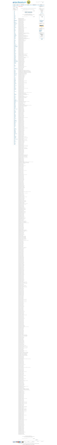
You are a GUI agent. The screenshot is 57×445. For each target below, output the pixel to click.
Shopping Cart (33, 441)
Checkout (38, 441)
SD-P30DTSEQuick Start (42, 38)
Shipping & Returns (42, 1)
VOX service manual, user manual (21, 443)
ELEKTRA (15, 45)
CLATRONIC (15, 34)
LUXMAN (15, 77)
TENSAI (14, 129)
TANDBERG (15, 125)
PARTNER (15, 101)
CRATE (14, 37)
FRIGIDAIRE (15, 53)
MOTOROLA (15, 89)
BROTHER (15, 30)
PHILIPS (14, 103)
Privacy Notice (39, 1)
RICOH (14, 110)
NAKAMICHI (15, 91)
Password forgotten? (42, 13)
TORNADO (15, 132)
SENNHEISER (15, 120)
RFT (14, 109)
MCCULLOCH (15, 83)
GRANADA (15, 57)
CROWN (14, 38)
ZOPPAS (14, 144)
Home (24, 441)
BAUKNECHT (15, 24)
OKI (14, 95)
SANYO (14, 117)
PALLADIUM (15, 99)
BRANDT (15, 29)
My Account (42, 441)
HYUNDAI (15, 63)
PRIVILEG (15, 106)
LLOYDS (14, 75)
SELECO (14, 119)
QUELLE (14, 107)
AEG (14, 12)
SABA (14, 113)
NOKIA (14, 93)
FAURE (14, 49)
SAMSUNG (15, 115)
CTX (14, 39)
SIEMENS (15, 123)
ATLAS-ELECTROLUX (15, 22)
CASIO (14, 32)
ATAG (14, 21)
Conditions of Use (40, 30)
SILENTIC (15, 124)
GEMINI (14, 55)
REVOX (14, 108)
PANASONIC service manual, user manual (35, 443)
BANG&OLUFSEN (15, 23)
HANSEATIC (15, 59)
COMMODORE (15, 35)
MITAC (14, 87)
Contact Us (37, 1)
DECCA (14, 41)
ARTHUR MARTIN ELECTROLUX (15, 20)
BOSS (14, 28)
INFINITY (15, 65)
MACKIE (14, 79)
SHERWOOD (15, 122)
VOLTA (14, 138)
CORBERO (15, 36)
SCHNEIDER (15, 118)
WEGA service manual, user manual (28, 443)
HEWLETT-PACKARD (16, 61)
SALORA (15, 114)
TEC (14, 127)
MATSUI (14, 81)
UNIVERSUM (15, 136)
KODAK (14, 71)
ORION (14, 97)
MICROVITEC (15, 85)
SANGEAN (15, 116)
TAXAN (14, 126)
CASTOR (14, 33)
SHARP (14, 121)
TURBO (14, 134)
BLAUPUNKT (15, 27)
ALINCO (14, 16)
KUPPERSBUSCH (15, 73)
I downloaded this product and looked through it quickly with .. (42, 21)
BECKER (14, 25)
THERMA (15, 130)
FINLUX (14, 51)
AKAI (14, 14)
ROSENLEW (15, 112)
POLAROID (15, 105)
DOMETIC (15, 43)
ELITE (14, 47)
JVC (14, 69)
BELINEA (15, 26)
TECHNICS (15, 128)
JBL (14, 67)
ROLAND (15, 111)
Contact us (28, 441)
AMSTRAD (15, 18)
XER (14, 142)
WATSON (15, 140)
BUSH (14, 31)
